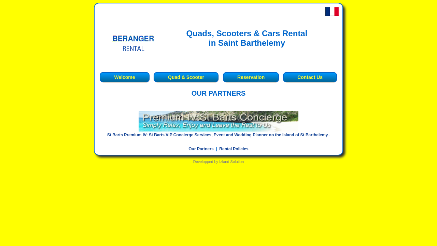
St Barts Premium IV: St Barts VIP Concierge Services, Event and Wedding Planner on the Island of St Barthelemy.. (218, 135)
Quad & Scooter (186, 77)
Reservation (251, 77)
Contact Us (310, 77)
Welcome (124, 77)
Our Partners (200, 149)
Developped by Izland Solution (218, 162)
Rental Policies (233, 149)
